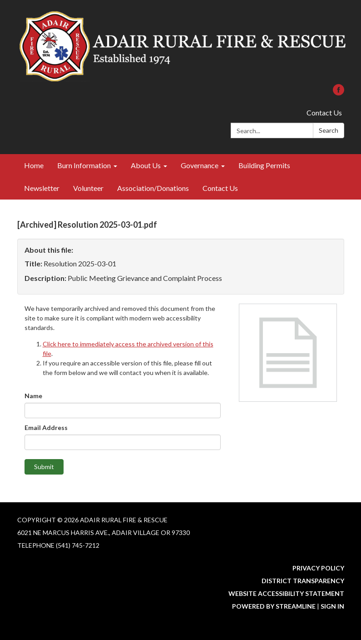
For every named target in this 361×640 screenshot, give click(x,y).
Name (33, 396)
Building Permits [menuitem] (264, 165)
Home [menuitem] (34, 165)
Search (328, 130)
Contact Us (324, 112)
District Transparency (303, 581)
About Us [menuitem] (146, 165)
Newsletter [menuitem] (41, 188)
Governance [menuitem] (199, 165)
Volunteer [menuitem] (88, 188)
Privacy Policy (318, 568)
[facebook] (338, 92)
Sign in (332, 606)
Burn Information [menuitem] (84, 165)
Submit (44, 466)
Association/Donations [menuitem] (153, 188)
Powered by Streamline (274, 606)
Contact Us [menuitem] (220, 188)
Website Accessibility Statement (286, 593)
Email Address (46, 427)
